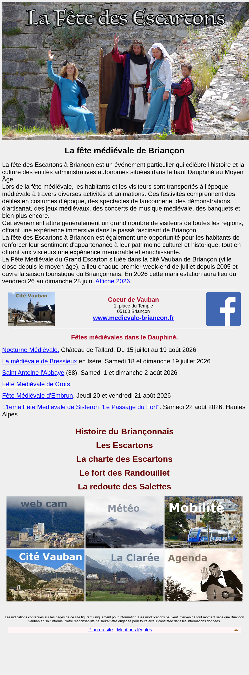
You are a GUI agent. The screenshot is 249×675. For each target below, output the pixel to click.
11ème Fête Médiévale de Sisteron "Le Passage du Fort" (80, 406)
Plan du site (100, 629)
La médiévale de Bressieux (39, 361)
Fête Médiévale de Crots (36, 384)
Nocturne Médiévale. (30, 349)
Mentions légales (134, 629)
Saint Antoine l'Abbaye (33, 372)
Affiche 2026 (112, 281)
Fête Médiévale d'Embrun (37, 395)
